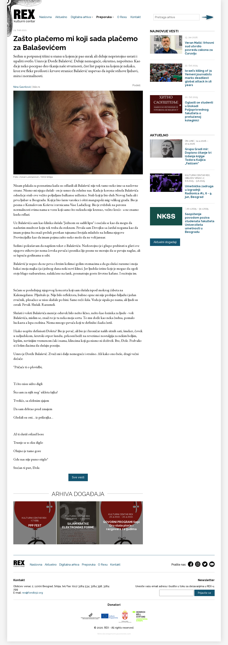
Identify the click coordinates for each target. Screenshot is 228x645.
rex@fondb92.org (32, 592)
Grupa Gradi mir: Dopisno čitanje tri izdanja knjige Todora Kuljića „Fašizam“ (198, 156)
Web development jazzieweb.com (114, 634)
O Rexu (122, 17)
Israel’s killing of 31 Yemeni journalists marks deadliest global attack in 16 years (198, 78)
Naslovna (45, 17)
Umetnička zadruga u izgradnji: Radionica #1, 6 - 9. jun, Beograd (199, 191)
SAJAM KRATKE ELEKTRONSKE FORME (78, 525)
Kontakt (135, 17)
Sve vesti (78, 477)
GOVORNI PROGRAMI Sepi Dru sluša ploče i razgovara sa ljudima (121, 525)
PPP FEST (35, 525)
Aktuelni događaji (165, 241)
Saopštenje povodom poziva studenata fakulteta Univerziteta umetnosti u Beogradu (199, 222)
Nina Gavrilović (22, 86)
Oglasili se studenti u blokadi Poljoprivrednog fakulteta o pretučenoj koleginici (199, 111)
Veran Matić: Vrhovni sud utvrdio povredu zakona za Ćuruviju (199, 48)
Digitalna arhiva (80, 17)
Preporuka (103, 17)
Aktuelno (61, 17)
